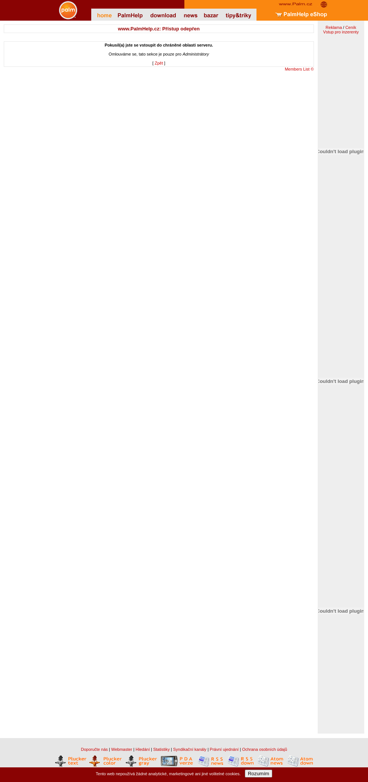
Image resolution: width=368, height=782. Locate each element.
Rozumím (258, 773)
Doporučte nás (94, 749)
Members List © (299, 69)
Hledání (143, 749)
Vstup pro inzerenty (341, 32)
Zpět (159, 63)
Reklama (334, 27)
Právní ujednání (224, 749)
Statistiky (161, 749)
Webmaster (121, 749)
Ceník (350, 27)
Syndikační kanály (190, 749)
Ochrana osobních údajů (264, 749)
